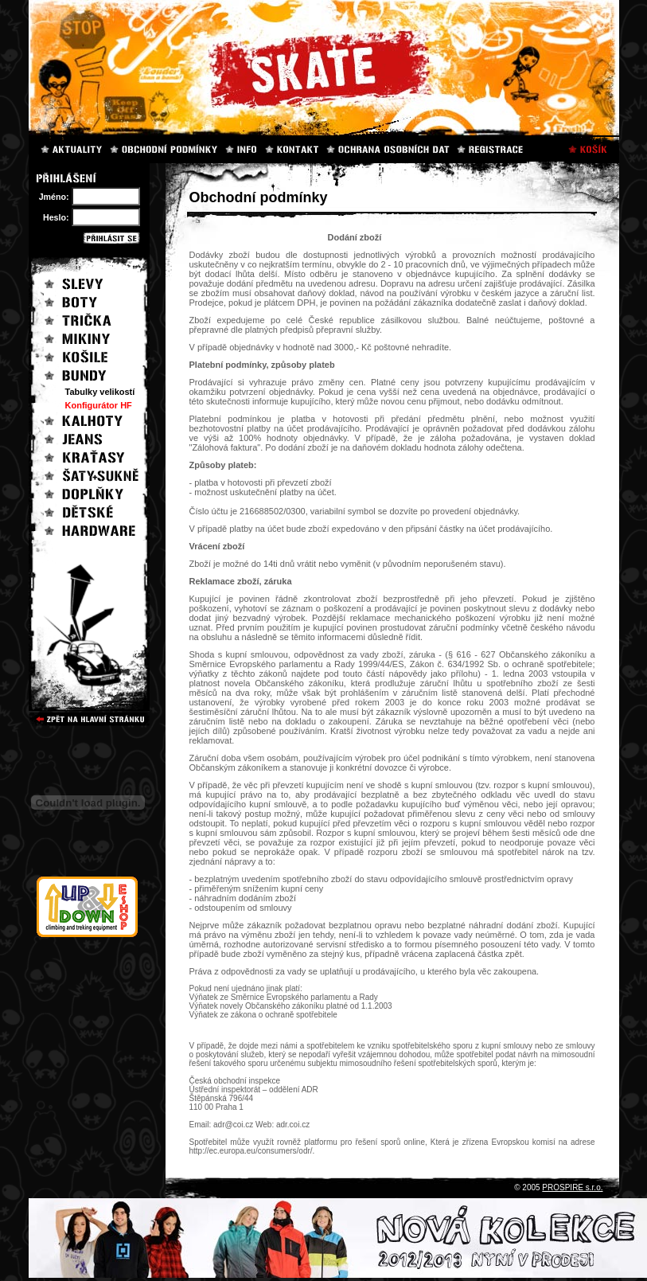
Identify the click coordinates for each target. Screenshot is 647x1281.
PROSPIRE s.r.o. (572, 1187)
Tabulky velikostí (100, 391)
